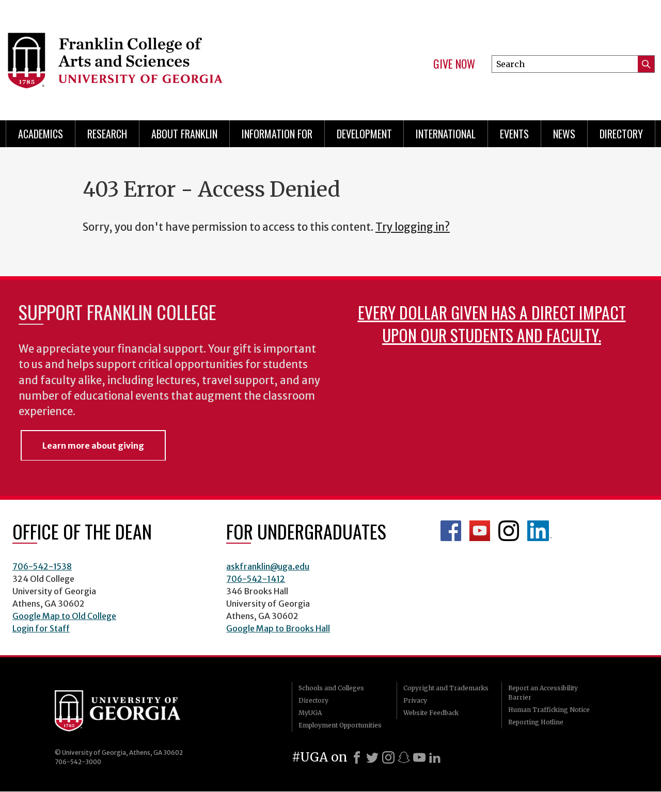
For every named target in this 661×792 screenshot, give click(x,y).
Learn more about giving (93, 445)
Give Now (454, 64)
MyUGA (310, 713)
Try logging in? (412, 227)
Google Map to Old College (64, 616)
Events (514, 133)
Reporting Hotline (535, 722)
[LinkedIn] (435, 757)
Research (107, 133)
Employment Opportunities (340, 725)
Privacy (415, 700)
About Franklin (184, 133)
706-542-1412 (255, 579)
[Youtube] (419, 757)
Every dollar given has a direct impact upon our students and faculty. (492, 323)
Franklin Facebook (450, 530)
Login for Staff (41, 628)
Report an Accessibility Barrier (543, 692)
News (564, 133)
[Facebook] (357, 757)
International (446, 133)
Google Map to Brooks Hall (278, 628)
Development (364, 133)
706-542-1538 (42, 566)
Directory (621, 133)
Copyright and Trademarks (446, 688)
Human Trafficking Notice (549, 710)
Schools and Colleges (331, 688)
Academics (40, 133)
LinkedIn (539, 530)
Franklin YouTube (479, 530)
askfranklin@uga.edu (267, 566)
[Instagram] (388, 757)
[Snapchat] (404, 757)
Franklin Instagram (508, 530)
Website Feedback (431, 713)
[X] (372, 757)
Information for (277, 133)
